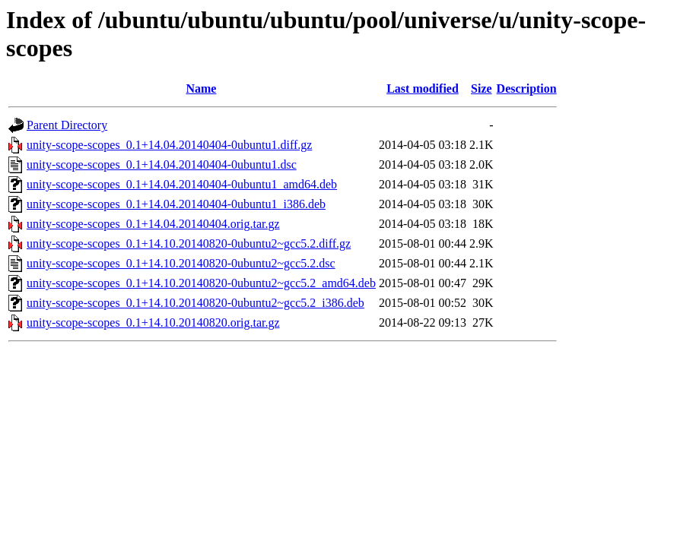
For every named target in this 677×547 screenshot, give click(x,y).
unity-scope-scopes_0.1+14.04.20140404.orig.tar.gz (153, 223)
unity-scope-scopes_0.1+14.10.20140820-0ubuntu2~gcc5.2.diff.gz (189, 243)
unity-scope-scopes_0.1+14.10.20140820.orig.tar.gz (153, 322)
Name (201, 88)
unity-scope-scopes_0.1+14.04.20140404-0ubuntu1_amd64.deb (182, 184)
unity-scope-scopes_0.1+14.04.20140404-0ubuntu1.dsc (162, 164)
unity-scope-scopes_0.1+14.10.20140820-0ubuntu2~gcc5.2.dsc (181, 263)
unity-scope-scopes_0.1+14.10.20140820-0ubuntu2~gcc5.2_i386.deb (195, 302)
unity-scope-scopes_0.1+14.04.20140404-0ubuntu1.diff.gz (169, 144)
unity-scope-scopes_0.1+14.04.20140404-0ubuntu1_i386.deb (176, 204)
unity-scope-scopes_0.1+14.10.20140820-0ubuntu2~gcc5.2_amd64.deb (201, 283)
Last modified (422, 88)
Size (481, 88)
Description (527, 88)
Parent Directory (67, 125)
